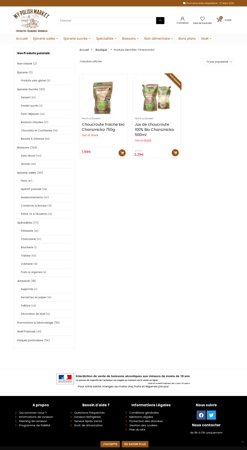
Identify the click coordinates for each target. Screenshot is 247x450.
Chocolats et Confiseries (36, 130)
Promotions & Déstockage (35, 322)
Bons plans (187, 38)
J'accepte (110, 444)
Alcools (25, 164)
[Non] (242, 442)
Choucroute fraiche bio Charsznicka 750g (103, 127)
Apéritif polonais (31, 189)
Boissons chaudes (32, 122)
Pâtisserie (27, 231)
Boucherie (27, 247)
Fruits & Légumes (31, 272)
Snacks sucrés (29, 105)
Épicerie (22, 72)
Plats (24, 181)
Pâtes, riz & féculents (34, 214)
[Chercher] (160, 20)
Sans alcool (28, 155)
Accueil (22, 38)
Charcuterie (28, 239)
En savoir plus (135, 444)
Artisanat (23, 281)
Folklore (26, 305)
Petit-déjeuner (30, 114)
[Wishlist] (202, 19)
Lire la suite (122, 153)
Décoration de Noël (33, 314)
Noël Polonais (26, 331)
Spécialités (104, 38)
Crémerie (27, 264)
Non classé (24, 63)
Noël (204, 38)
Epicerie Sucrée (27, 89)
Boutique (101, 50)
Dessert (26, 97)
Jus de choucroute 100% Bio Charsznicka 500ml (154, 129)
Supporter (27, 289)
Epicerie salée (44, 38)
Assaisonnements (32, 197)
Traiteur (26, 255)
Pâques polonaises (30, 340)
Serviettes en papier (34, 297)
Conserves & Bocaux (34, 205)
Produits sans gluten (33, 80)
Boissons (129, 38)
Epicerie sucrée (76, 38)
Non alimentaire (157, 38)
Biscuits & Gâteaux (32, 139)
